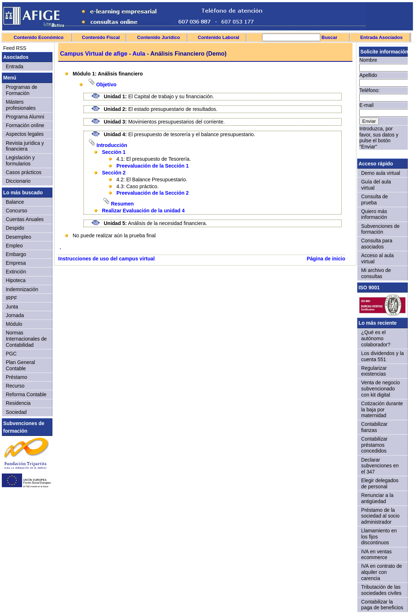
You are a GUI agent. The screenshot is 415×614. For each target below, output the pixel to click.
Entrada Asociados (381, 37)
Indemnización (22, 289)
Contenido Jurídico (158, 37)
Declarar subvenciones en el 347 (380, 466)
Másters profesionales (20, 105)
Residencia (18, 403)
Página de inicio (326, 258)
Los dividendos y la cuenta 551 (382, 356)
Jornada (15, 315)
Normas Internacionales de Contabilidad (26, 338)
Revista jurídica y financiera (25, 146)
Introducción (112, 145)
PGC (11, 353)
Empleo (14, 245)
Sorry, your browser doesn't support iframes (382, 100)
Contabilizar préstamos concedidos (374, 445)
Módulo (14, 324)
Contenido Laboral (218, 37)
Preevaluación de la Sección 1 (152, 166)
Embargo (16, 254)
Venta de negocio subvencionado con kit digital (380, 388)
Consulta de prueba (374, 200)
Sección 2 (113, 173)
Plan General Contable (20, 365)
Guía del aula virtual (376, 185)
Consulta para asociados (376, 244)
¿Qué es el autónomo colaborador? (375, 338)
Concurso (16, 210)
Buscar (329, 37)
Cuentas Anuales (25, 219)
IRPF (11, 298)
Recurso (15, 386)
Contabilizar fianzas (374, 427)
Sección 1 (113, 152)
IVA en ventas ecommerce (376, 555)
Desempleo (18, 237)
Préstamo (16, 377)
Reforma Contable (26, 394)
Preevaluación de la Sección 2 (152, 193)
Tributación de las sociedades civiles (381, 590)
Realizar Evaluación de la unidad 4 (143, 210)
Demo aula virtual (380, 173)
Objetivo (106, 84)
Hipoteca (16, 280)
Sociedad (16, 412)
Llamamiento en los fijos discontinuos (379, 536)
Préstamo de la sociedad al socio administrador (380, 516)
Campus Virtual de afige (93, 53)
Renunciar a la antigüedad (377, 498)
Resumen (122, 204)
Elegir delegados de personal (379, 483)
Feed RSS (14, 48)
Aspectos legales (25, 134)
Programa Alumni (25, 117)
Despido (15, 228)
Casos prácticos (24, 172)
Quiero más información (374, 214)
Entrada (14, 66)
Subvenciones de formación (380, 229)
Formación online (25, 125)
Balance (15, 202)
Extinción (16, 271)
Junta (12, 307)
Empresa (16, 263)
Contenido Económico (39, 37)
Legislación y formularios (20, 161)
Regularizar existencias (374, 371)
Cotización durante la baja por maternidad (382, 409)
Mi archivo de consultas (376, 273)
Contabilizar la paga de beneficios (382, 605)
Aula (138, 53)
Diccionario (18, 181)
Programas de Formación (21, 90)
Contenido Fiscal (101, 37)
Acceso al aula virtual (377, 258)
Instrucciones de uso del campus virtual (106, 258)
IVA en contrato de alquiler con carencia (381, 572)
